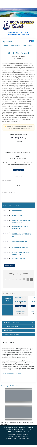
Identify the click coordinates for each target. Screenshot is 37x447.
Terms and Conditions (22, 434)
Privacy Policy (12, 434)
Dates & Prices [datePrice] (15, 45)
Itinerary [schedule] (5, 45)
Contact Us (18, 170)
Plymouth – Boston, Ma (20, 247)
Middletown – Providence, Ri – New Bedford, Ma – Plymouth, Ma (22, 234)
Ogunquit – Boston (18, 258)
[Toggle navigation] (1, 6)
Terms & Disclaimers (18, 174)
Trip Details (7, 41)
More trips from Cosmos (12, 374)
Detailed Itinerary (9, 265)
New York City (17, 211)
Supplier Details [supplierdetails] (28, 45)
